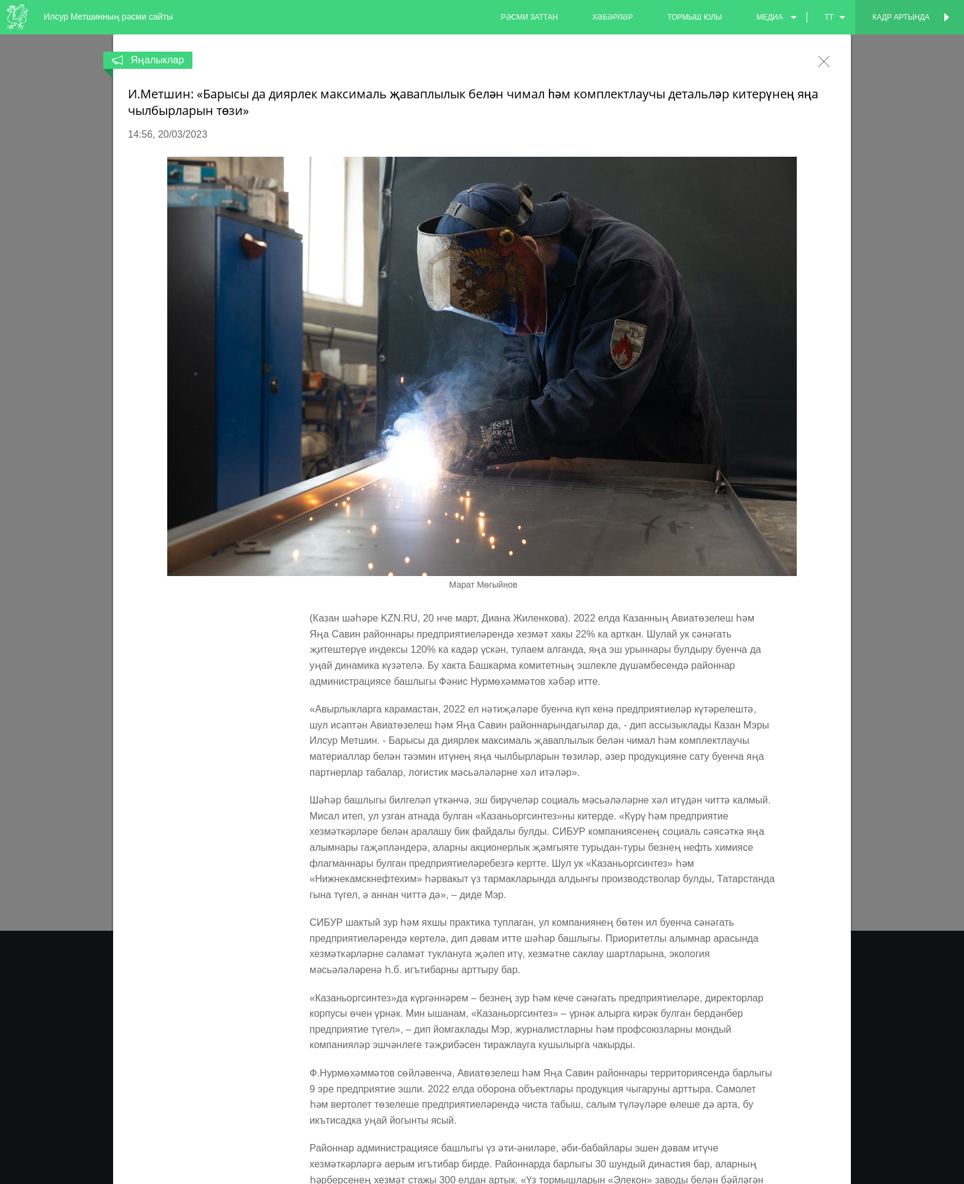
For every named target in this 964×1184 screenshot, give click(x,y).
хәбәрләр (612, 17)
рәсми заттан (529, 17)
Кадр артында (901, 17)
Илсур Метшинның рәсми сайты (108, 17)
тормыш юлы (694, 17)
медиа (769, 17)
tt (829, 17)
